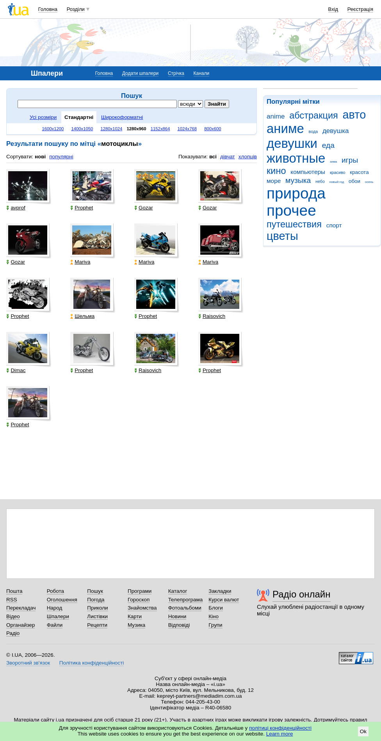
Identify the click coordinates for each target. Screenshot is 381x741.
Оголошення (62, 600)
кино (276, 171)
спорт (334, 225)
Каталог (177, 591)
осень (369, 182)
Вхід (333, 9)
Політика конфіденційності (91, 663)
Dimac (15, 370)
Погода (95, 600)
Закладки (219, 591)
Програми (139, 591)
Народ (54, 608)
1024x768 (187, 128)
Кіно (213, 616)
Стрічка (176, 73)
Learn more (279, 734)
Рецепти (97, 625)
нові (40, 157)
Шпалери (58, 616)
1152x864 (160, 128)
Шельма (82, 316)
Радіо (13, 633)
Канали (202, 73)
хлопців (248, 157)
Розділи (76, 9)
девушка (335, 131)
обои (354, 181)
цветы (282, 236)
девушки (292, 143)
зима (333, 161)
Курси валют (223, 600)
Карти (135, 616)
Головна (47, 9)
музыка (298, 180)
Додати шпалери (140, 73)
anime (276, 116)
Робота (55, 591)
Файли (55, 625)
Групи (215, 625)
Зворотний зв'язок (28, 663)
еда (328, 145)
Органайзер (20, 625)
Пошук (95, 591)
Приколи (97, 608)
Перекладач (21, 608)
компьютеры (307, 171)
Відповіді (179, 625)
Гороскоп (139, 600)
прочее (291, 210)
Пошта (14, 591)
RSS (11, 600)
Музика (136, 625)
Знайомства (142, 608)
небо (320, 181)
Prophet (81, 208)
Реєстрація (360, 9)
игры (350, 160)
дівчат (227, 157)
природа (296, 193)
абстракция (313, 115)
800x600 (212, 128)
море (274, 180)
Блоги (215, 608)
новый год (336, 182)
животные (296, 158)
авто (354, 114)
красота (359, 172)
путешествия (294, 224)
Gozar (143, 208)
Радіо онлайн (301, 594)
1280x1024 (111, 128)
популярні (61, 157)
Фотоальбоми (184, 608)
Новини (177, 616)
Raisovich (211, 316)
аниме (285, 128)
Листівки (97, 616)
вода (313, 131)
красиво (337, 172)
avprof (15, 208)
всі (213, 157)
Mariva (80, 262)
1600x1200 (53, 128)
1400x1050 (82, 128)
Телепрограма (185, 600)
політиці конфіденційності (280, 728)
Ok (363, 731)
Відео (13, 616)
